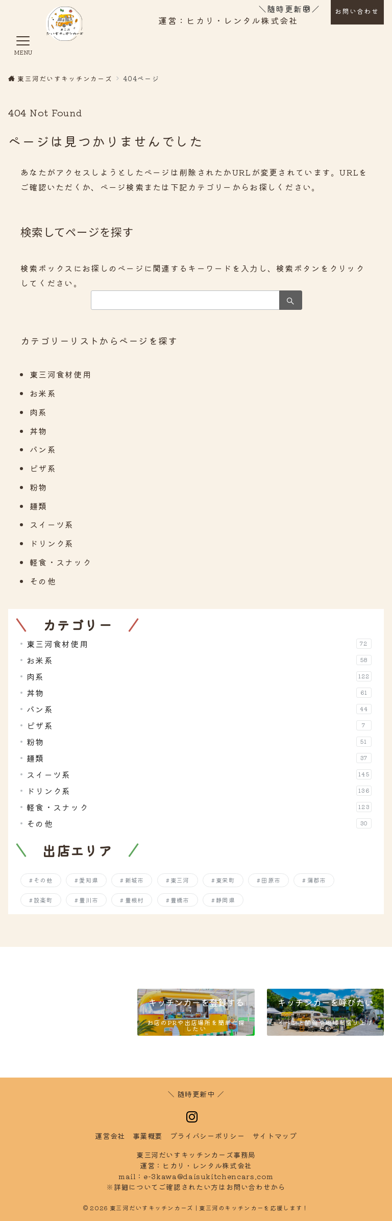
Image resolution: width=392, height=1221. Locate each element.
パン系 (43, 449)
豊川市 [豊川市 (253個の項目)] (88, 900)
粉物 (38, 487)
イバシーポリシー (207, 1136)
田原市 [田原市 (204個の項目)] (270, 880)
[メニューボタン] (23, 46)
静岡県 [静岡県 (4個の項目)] (225, 900)
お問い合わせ (357, 11)
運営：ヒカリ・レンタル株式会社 (228, 20)
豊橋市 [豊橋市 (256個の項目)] (179, 900)
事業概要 (148, 1136)
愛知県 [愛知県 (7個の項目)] (88, 880)
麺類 (38, 506)
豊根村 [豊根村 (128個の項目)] (134, 900)
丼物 (38, 431)
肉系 (38, 412)
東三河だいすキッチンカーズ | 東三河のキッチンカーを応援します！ (209, 1208)
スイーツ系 (52, 524)
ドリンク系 (52, 543)
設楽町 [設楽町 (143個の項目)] (43, 900)
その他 (43, 581)
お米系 (43, 393)
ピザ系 (43, 468)
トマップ (274, 1136)
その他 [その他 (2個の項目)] (43, 880)
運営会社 (110, 1136)
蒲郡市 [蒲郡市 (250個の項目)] (316, 880)
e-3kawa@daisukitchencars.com (208, 1176)
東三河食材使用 (60, 374)
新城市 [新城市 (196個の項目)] (134, 880)
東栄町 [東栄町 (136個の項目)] (225, 880)
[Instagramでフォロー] (192, 1116)
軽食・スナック (60, 562)
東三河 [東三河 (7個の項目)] (179, 880)
